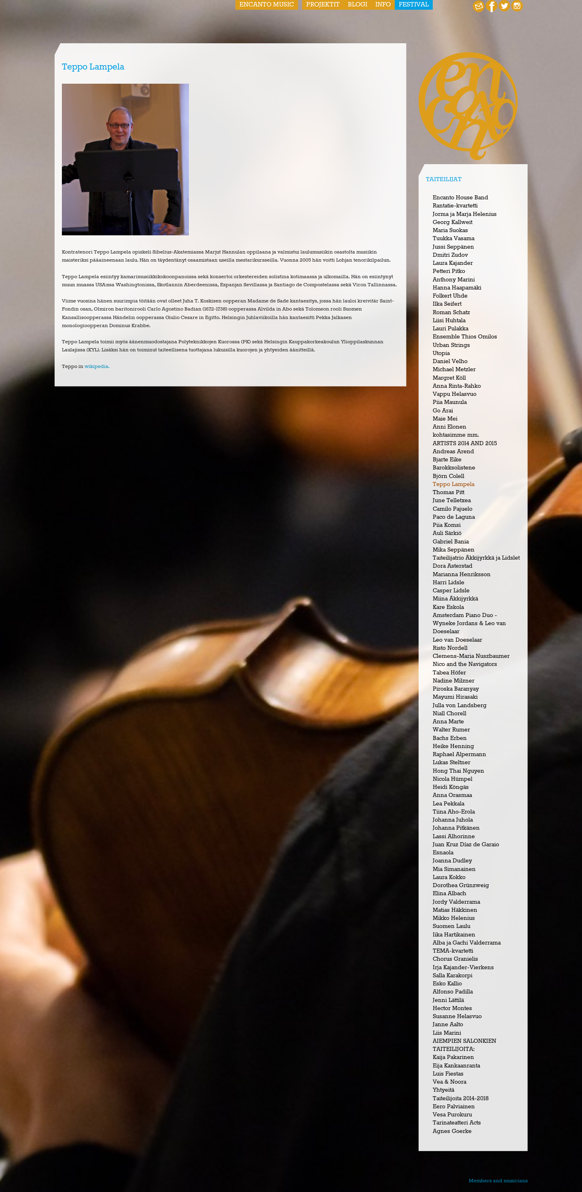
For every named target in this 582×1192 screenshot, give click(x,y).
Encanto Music (266, 5)
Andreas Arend (453, 451)
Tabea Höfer (449, 672)
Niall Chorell (449, 713)
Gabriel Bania (451, 541)
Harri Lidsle (448, 582)
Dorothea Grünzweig (461, 885)
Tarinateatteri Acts (457, 1122)
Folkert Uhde (450, 296)
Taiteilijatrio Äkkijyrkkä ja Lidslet (476, 558)
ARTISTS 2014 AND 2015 (465, 443)
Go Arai (443, 410)
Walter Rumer (451, 729)
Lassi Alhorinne (454, 836)
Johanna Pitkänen (456, 828)
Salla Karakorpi (452, 975)
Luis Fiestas (448, 1074)
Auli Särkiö (447, 533)
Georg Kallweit (452, 222)
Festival (414, 5)
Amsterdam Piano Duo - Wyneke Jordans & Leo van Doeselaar (469, 624)
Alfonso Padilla (453, 991)
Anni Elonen (449, 427)
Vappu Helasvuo (454, 394)
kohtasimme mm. (456, 435)
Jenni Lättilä (448, 1000)
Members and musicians (498, 1181)
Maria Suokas (450, 230)
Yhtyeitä (443, 1090)
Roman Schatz (451, 312)
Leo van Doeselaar (457, 640)
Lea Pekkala (448, 803)
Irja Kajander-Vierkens (463, 967)
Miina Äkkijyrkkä (455, 598)
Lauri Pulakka (450, 328)
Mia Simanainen (454, 869)
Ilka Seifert (447, 304)
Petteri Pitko (449, 271)
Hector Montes (452, 1008)
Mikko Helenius (454, 918)
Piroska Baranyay (456, 689)
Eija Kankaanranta (456, 1065)
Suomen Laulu (451, 926)
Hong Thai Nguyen (458, 771)
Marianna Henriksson (462, 574)
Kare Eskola (448, 607)
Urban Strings (451, 345)
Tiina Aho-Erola (454, 812)
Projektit (323, 5)
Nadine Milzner (453, 681)
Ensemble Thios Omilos (465, 336)
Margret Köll (449, 378)
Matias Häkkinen (455, 910)
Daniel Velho (450, 361)
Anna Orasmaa (452, 795)
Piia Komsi (447, 525)
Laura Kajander (453, 263)
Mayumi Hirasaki (455, 697)
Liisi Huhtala (449, 320)
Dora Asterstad (452, 566)
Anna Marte (448, 721)
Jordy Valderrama (456, 902)
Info (383, 5)
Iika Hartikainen (454, 934)
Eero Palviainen (454, 1106)
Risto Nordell (450, 648)
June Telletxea (452, 500)
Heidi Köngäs (451, 787)
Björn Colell (448, 476)
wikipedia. (97, 367)
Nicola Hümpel (452, 779)
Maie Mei (445, 419)
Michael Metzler (454, 369)
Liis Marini (447, 1033)
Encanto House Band (460, 197)
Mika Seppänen (453, 550)
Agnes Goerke (452, 1131)
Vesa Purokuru (452, 1114)
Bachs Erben (450, 738)
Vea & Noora (449, 1082)
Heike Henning (453, 746)
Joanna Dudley (452, 860)
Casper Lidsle (451, 590)
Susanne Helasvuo (457, 1016)
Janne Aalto (448, 1024)
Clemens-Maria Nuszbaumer (471, 656)
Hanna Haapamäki (457, 288)
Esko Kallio (447, 983)
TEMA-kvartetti (453, 951)
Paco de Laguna (454, 517)
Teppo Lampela (453, 484)
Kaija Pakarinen (453, 1057)
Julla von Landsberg (460, 705)
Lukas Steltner (451, 762)
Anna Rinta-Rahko (457, 386)
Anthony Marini (454, 279)
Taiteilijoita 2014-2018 (461, 1098)
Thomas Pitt (448, 492)
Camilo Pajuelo (452, 509)
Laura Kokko (449, 877)
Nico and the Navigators (465, 664)
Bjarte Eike (447, 459)
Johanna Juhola (453, 820)
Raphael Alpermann (459, 754)
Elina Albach (449, 893)
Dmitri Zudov (450, 255)
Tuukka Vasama (453, 238)
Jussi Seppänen (453, 247)
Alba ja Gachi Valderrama (467, 943)
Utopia (441, 353)
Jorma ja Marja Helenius (465, 214)
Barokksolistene (454, 467)
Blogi (357, 5)
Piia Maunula (450, 402)
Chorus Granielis (455, 959)
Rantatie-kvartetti (455, 205)
